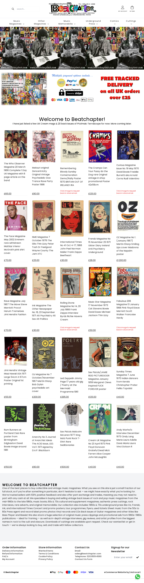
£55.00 (7, 397)
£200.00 (36, 397)
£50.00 (92, 330)
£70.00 (7, 260)
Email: (88, 552)
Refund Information (12, 553)
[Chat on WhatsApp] (137, 576)
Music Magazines (16, 22)
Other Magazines (41, 22)
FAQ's (5, 556)
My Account (8, 559)
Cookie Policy (45, 556)
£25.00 (35, 260)
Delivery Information (12, 550)
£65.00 (7, 193)
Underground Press (93, 22)
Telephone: (88, 556)
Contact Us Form (83, 559)
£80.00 (36, 193)
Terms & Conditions (49, 553)
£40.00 (120, 397)
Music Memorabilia (66, 22)
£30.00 (64, 260)
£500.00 (64, 466)
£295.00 (64, 397)
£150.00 (8, 466)
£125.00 (92, 193)
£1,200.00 (121, 260)
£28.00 (92, 260)
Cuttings (131, 22)
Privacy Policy (46, 559)
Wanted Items (46, 550)
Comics (114, 22)
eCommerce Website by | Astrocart (122, 572)
